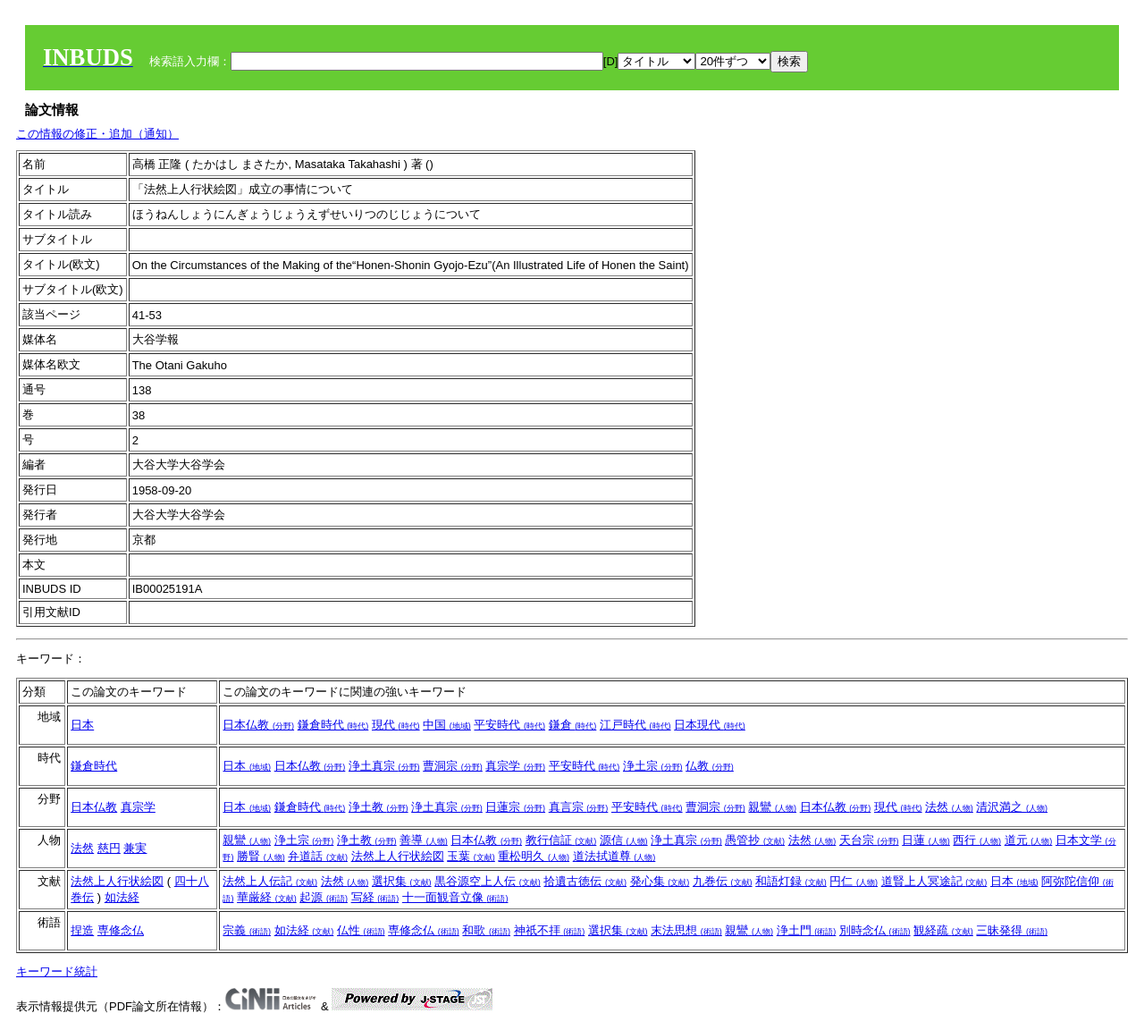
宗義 (247, 930)
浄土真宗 (384, 765)
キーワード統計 (56, 971)
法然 (949, 807)
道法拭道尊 (614, 856)
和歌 (486, 930)
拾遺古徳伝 (585, 881)
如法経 (122, 897)
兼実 (135, 848)
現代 (396, 724)
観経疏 (943, 930)
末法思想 (686, 930)
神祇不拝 (549, 930)
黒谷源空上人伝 (487, 881)
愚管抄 (755, 840)
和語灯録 (791, 881)
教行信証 (561, 840)
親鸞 (772, 807)
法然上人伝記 (270, 881)
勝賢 (261, 856)
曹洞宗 (453, 765)
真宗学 (515, 765)
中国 (447, 724)
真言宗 (579, 807)
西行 (977, 840)
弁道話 (318, 856)
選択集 (402, 881)
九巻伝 (723, 881)
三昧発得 (1011, 930)
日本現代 (709, 724)
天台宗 (869, 840)
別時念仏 (875, 930)
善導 (424, 840)
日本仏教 (258, 724)
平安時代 (509, 724)
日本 (82, 724)
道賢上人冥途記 (934, 881)
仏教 (710, 765)
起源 (323, 897)
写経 (375, 897)
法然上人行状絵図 (397, 856)
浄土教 (378, 807)
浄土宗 (653, 765)
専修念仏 (120, 930)
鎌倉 (573, 724)
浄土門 (807, 930)
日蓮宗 (515, 807)
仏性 (361, 930)
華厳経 (267, 897)
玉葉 (471, 856)
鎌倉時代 (333, 724)
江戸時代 (635, 724)
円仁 (853, 881)
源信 (624, 840)
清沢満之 (1011, 807)
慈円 (109, 848)
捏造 (82, 930)
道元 (1029, 840)
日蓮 (926, 840)
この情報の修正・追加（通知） (97, 133)
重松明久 (533, 856)
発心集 (660, 881)
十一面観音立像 (455, 897)
